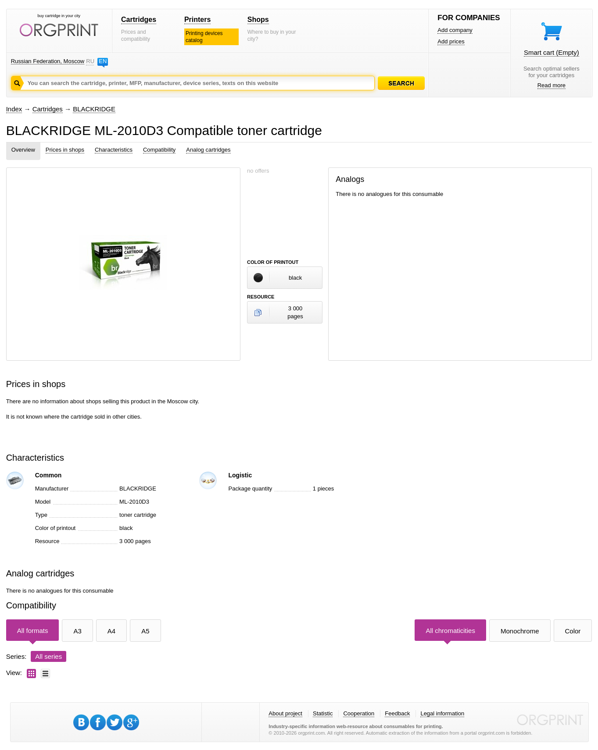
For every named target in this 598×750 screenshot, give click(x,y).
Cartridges (138, 19)
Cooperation (358, 713)
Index (14, 109)
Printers (197, 19)
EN (103, 61)
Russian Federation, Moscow (48, 61)
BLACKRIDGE (94, 109)
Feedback (397, 713)
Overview (23, 149)
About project (285, 713)
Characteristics (113, 149)
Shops (258, 19)
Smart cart (551, 52)
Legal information (442, 713)
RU (90, 61)
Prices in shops (65, 149)
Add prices (450, 41)
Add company (455, 30)
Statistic (323, 713)
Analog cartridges (208, 149)
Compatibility (159, 149)
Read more (551, 85)
